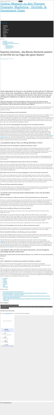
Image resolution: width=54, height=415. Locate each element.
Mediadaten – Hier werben (8, 42)
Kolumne (5, 31)
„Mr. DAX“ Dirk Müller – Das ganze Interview (13, 294)
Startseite (5, 25)
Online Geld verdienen (10, 46)
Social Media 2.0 (9, 48)
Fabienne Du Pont (5, 58)
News (4, 34)
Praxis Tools (5, 44)
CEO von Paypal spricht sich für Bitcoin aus (13, 291)
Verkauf (4, 36)
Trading (4, 35)
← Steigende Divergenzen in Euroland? (10, 305)
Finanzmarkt (6, 29)
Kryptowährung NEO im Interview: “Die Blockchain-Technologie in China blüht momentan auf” (25, 293)
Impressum (5, 41)
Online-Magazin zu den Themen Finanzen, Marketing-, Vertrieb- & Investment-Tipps (24, 7)
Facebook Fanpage (9, 45)
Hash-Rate (7, 245)
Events (4, 28)
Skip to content (4, 23)
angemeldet (8, 313)
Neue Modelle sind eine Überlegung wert (11, 43)
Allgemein (5, 26)
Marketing (5, 32)
